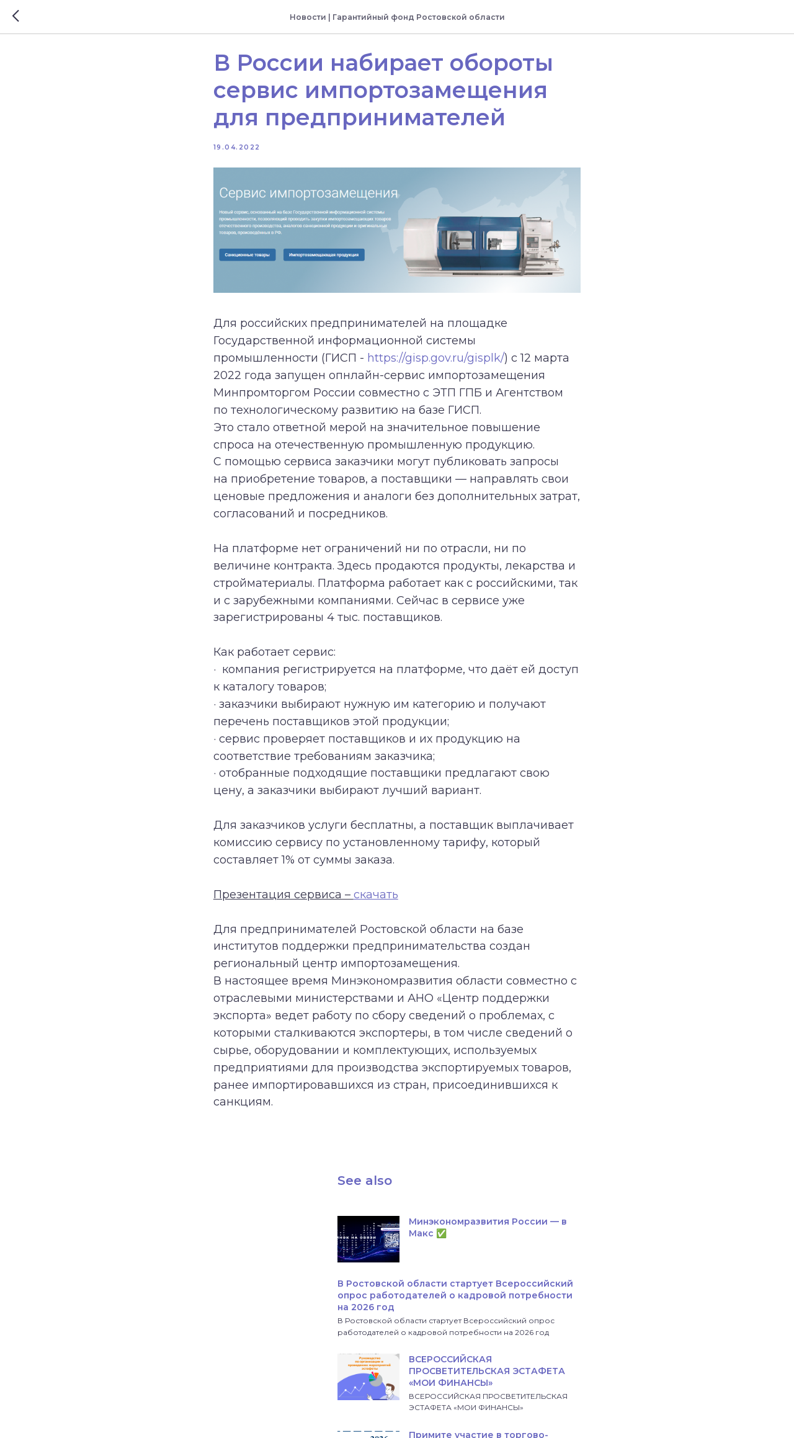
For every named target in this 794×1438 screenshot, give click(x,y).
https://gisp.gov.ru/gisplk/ (544, 386)
